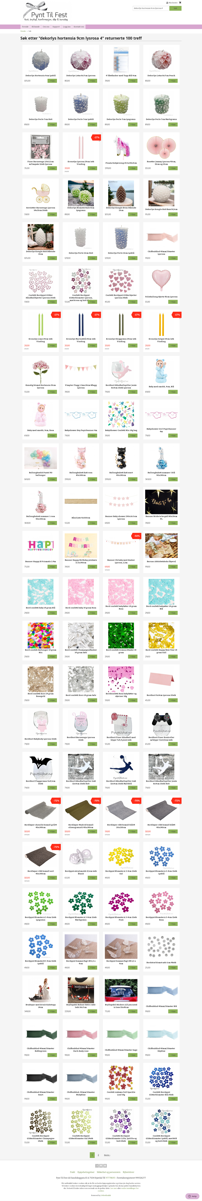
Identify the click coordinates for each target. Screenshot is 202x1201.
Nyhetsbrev (128, 1172)
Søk (175, 8)
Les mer (113, 1189)
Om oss (46, 27)
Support (56, 27)
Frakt (72, 1172)
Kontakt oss (79, 27)
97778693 (110, 1178)
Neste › (107, 1155)
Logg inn (66, 27)
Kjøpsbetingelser (86, 1172)
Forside (25, 27)
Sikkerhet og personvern (108, 1172)
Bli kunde (36, 27)
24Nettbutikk (106, 1196)
